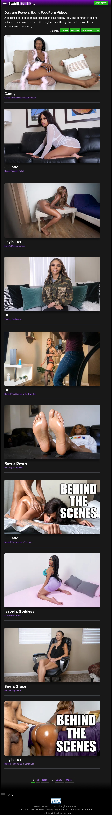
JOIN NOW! (101, 3)
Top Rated (87, 30)
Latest (64, 30)
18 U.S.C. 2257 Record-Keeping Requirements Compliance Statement (56, 809)
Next (44, 780)
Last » (59, 780)
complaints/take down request (56, 813)
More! (69, 780)
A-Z (97, 30)
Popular (75, 30)
